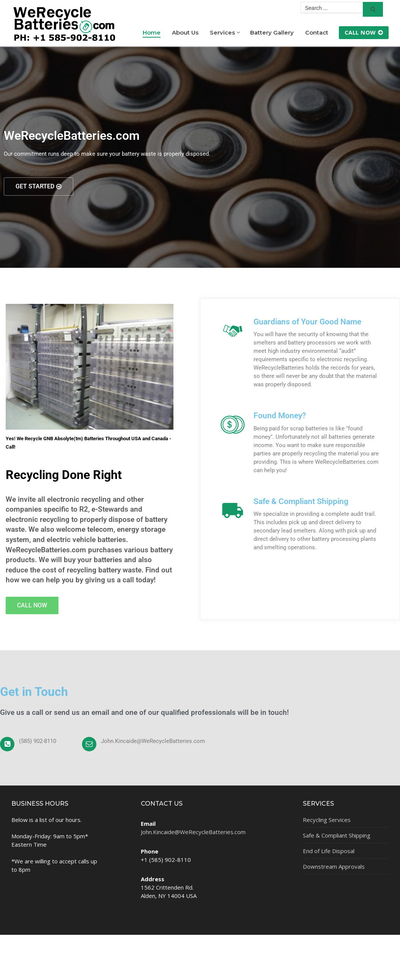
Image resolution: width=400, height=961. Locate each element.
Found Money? (280, 415)
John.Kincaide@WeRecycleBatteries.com (193, 832)
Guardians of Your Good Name (307, 321)
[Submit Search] (373, 9)
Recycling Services (327, 819)
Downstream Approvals (334, 866)
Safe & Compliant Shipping (301, 501)
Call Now (364, 32)
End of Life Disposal (328, 851)
